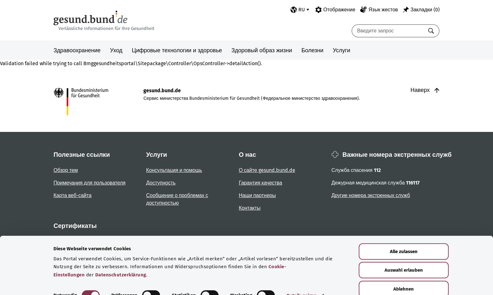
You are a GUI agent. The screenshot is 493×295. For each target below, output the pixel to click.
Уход (116, 50)
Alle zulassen (404, 238)
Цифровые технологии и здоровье (177, 50)
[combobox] (388, 30)
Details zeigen (302, 283)
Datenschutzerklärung (120, 262)
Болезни (313, 50)
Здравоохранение (77, 50)
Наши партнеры (257, 195)
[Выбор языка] (300, 10)
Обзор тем (65, 170)
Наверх (425, 90)
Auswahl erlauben (404, 257)
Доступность (160, 183)
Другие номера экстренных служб (370, 195)
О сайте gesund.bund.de (267, 170)
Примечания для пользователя (89, 183)
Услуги (341, 50)
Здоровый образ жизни (261, 50)
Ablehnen (403, 276)
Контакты (249, 208)
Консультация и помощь (174, 170)
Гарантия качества (260, 183)
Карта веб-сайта (72, 195)
